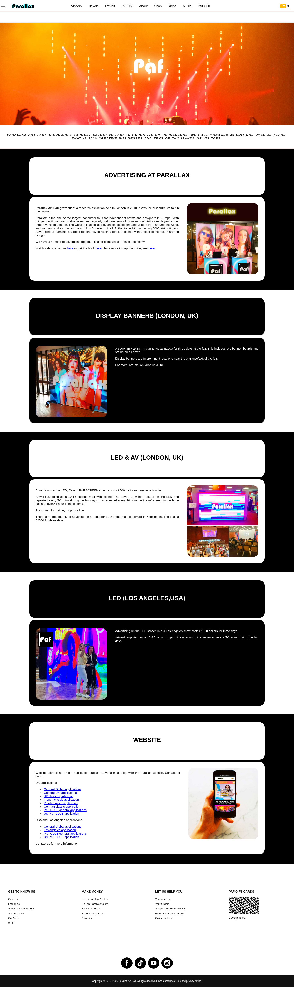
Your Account (163, 899)
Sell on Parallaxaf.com (95, 903)
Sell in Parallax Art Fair (95, 899)
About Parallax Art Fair (21, 908)
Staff (11, 923)
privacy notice (193, 981)
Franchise (14, 903)
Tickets (93, 6)
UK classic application (59, 796)
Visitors (76, 6)
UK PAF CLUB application (61, 813)
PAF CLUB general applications (65, 810)
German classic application (62, 806)
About (143, 6)
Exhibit (110, 6)
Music (187, 6)
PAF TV (127, 6)
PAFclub (204, 6)
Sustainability (16, 913)
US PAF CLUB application (61, 837)
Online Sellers (163, 918)
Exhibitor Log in (91, 908)
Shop (158, 6)
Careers (13, 899)
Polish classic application (61, 803)
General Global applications (62, 789)
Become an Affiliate (93, 913)
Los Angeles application (60, 830)
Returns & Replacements (170, 913)
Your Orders (162, 903)
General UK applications (60, 792)
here (70, 248)
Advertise (87, 918)
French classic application (61, 799)
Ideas (172, 6)
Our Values (14, 918)
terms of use (174, 981)
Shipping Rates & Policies (170, 908)
